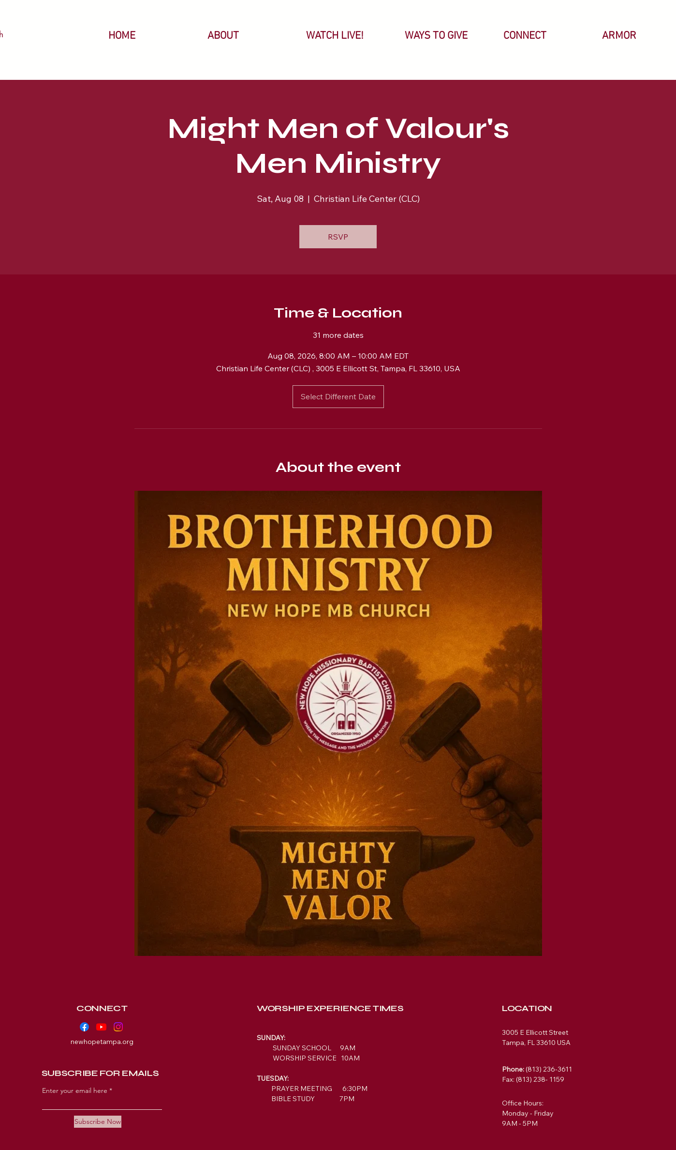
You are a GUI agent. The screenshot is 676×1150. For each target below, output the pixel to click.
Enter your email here (74, 1090)
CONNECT (101, 1008)
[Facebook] (84, 1027)
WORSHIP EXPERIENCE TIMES (330, 1008)
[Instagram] (118, 1027)
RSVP (338, 237)
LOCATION (527, 1008)
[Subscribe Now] (97, 1122)
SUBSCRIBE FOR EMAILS (100, 1073)
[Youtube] (101, 1027)
